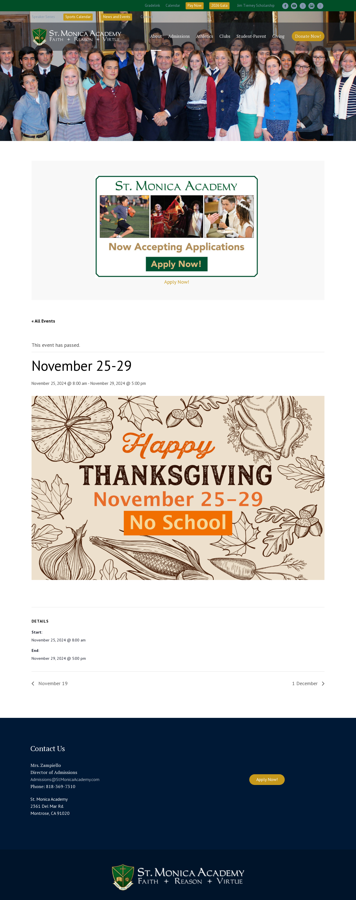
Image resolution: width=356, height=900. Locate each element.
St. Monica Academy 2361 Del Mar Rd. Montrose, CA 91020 (50, 806)
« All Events (43, 321)
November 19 (52, 683)
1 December (305, 683)
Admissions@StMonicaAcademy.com (64, 779)
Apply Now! (176, 282)
